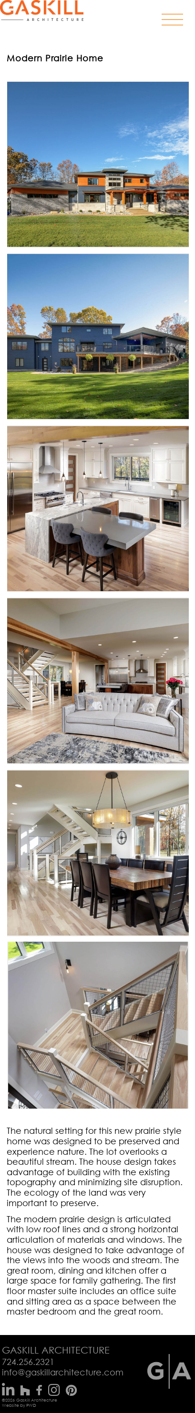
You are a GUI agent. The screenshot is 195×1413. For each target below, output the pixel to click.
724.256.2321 (28, 1361)
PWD (31, 1405)
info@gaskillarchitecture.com (62, 1372)
